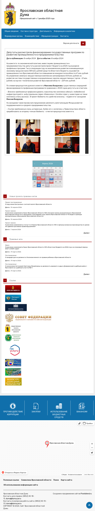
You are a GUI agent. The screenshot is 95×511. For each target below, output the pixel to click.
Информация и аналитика (64, 31)
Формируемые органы (14, 36)
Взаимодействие (32, 36)
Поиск (56, 480)
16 (47, 178)
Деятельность (46, 31)
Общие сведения (11, 31)
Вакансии (82, 411)
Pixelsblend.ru (86, 494)
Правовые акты (16, 239)
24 (51, 182)
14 (39, 178)
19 (60, 178)
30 (47, 185)
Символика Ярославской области (36, 480)
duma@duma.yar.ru (13, 499)
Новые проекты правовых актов (23, 196)
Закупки (36, 411)
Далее (87, 233)
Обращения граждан (49, 36)
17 (51, 178)
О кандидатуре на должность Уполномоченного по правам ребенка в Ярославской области (38, 257)
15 (43, 178)
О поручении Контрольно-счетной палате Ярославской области (28, 204)
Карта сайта (66, 480)
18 (56, 178)
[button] (89, 505)
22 (43, 182)
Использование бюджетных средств (58, 414)
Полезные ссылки (11, 480)
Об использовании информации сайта (21, 485)
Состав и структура (29, 31)
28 (39, 185)
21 (39, 182)
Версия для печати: (71, 43)
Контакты (64, 36)
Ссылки (12, 280)
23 (47, 182)
